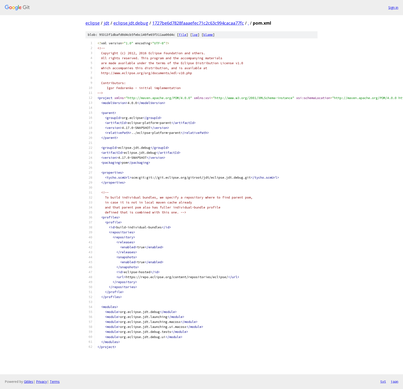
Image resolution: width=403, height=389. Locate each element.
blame (208, 35)
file (182, 35)
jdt (106, 23)
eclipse (92, 23)
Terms (55, 381)
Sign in (393, 7)
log (195, 35)
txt (383, 381)
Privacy (41, 381)
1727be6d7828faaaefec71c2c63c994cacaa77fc (198, 23)
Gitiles (28, 381)
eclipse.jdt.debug (130, 23)
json (394, 381)
